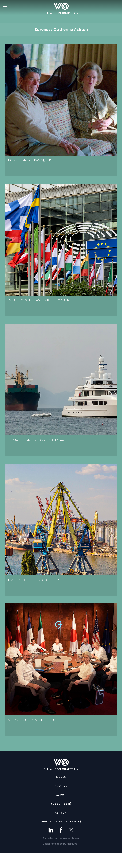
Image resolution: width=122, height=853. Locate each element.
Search (61, 813)
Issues (61, 777)
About (61, 795)
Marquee (72, 843)
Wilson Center (71, 838)
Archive (61, 786)
